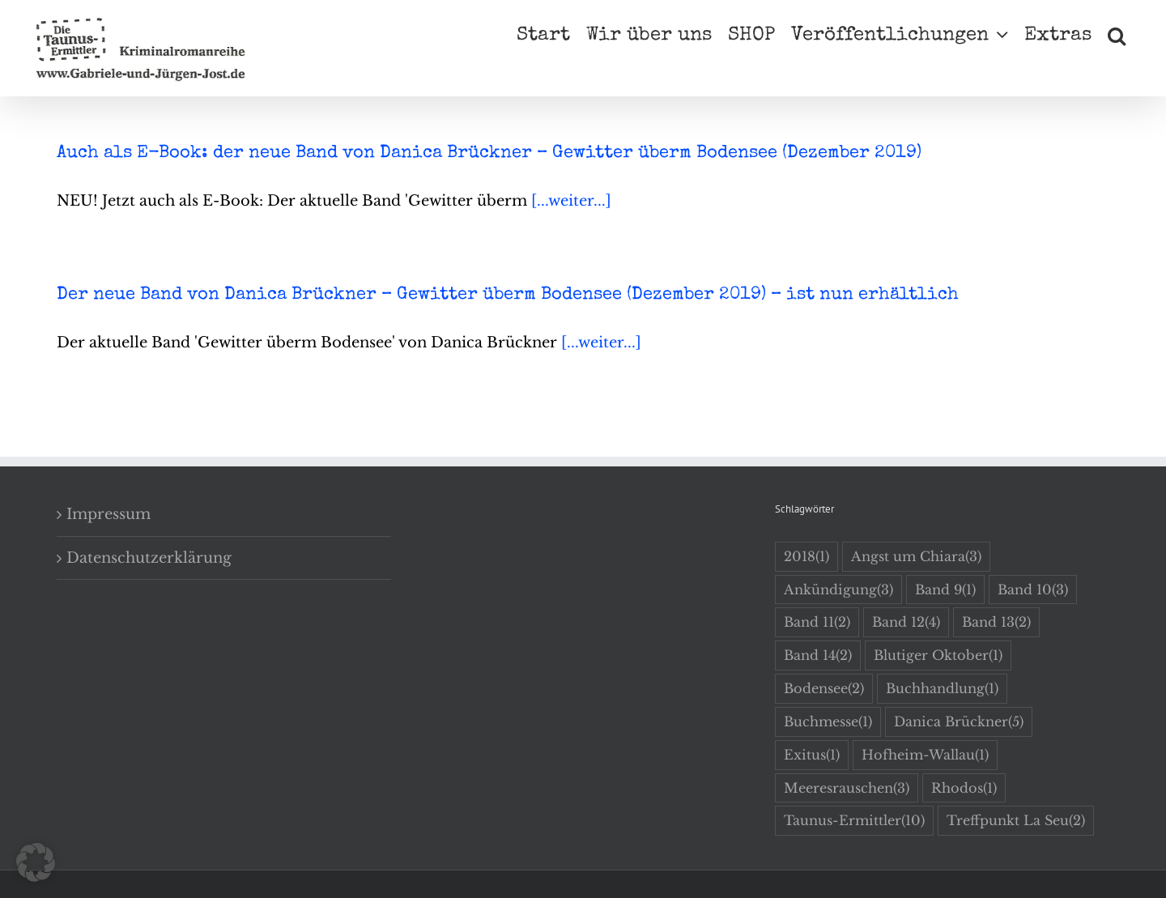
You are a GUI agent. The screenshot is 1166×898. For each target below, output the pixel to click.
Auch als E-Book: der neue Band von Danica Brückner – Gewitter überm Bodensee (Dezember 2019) (489, 154)
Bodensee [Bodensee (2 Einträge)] (824, 689)
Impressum (108, 514)
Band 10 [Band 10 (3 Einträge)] (1033, 590)
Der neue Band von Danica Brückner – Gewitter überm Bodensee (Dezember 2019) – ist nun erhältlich (508, 295)
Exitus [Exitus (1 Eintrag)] (812, 755)
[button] (1117, 34)
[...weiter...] (571, 201)
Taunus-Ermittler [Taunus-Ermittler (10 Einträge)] (854, 820)
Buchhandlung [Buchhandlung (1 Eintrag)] (942, 689)
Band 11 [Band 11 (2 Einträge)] (817, 622)
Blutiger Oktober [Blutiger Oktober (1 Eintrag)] (938, 655)
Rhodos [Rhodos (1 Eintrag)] (964, 788)
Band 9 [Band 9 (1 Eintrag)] (945, 590)
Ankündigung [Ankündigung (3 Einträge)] (838, 590)
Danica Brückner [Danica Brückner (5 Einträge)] (958, 722)
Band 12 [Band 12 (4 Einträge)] (906, 622)
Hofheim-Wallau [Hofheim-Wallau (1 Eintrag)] (925, 755)
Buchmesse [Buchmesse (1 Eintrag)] (828, 722)
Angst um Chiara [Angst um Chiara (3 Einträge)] (916, 557)
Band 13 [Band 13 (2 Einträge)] (996, 622)
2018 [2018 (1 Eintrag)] (806, 557)
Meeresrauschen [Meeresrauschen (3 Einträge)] (846, 788)
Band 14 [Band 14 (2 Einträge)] (818, 655)
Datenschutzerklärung (149, 558)
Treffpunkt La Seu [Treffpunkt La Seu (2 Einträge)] (1016, 820)
